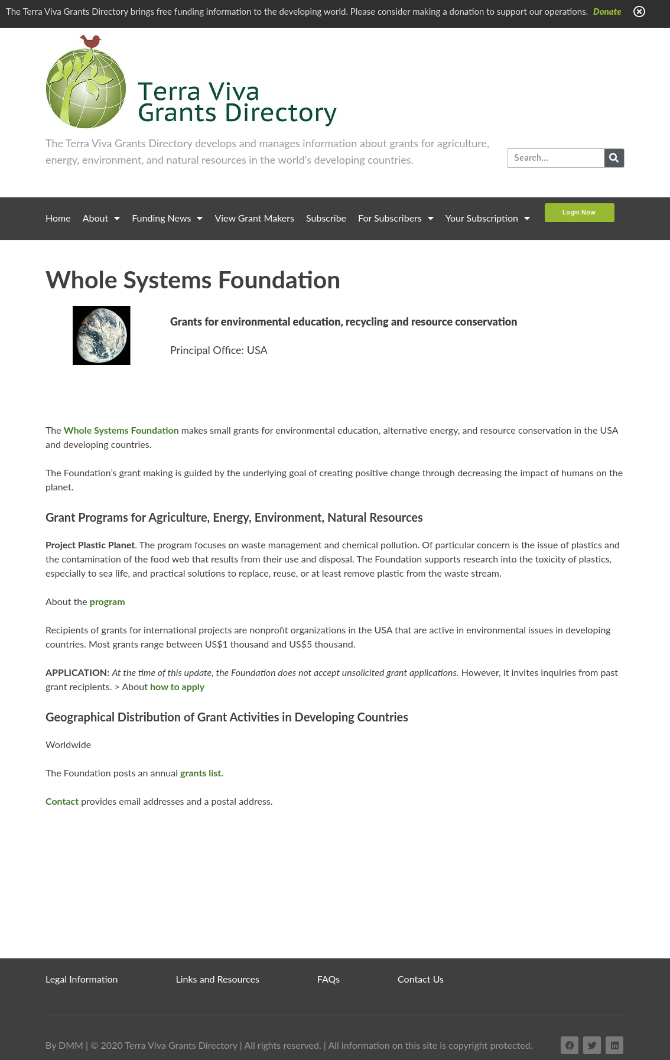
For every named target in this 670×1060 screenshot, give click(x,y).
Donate (607, 11)
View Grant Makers (254, 217)
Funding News (167, 218)
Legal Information (81, 978)
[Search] (614, 158)
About (102, 218)
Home (58, 217)
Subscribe (326, 217)
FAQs (328, 978)
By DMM (64, 1045)
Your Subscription (487, 218)
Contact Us (421, 978)
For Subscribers (396, 218)
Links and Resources (217, 978)
